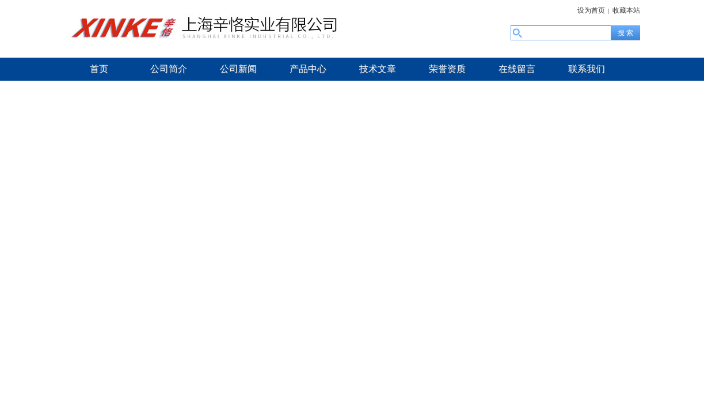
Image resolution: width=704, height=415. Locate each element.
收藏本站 (626, 10)
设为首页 (591, 10)
